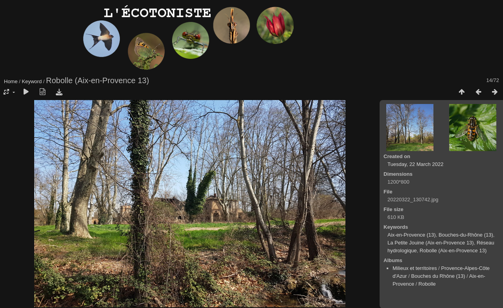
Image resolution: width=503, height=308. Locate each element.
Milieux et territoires (415, 268)
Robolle (427, 284)
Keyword (32, 81)
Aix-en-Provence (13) (411, 235)
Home (11, 81)
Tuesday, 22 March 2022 (415, 164)
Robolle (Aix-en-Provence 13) (453, 250)
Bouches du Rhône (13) (438, 276)
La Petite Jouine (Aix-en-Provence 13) (430, 243)
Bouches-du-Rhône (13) (466, 235)
